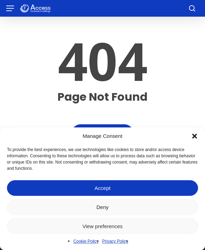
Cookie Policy (86, 241)
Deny (102, 207)
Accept (103, 188)
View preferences (102, 226)
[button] (194, 136)
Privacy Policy (115, 241)
